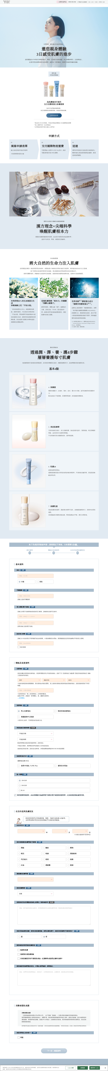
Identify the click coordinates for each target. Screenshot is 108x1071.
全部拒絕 (82, 1067)
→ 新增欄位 (21, 698)
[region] (54, 1068)
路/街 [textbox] (70, 680)
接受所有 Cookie (95, 1067)
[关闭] (105, 1068)
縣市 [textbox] (20, 680)
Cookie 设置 (70, 1067)
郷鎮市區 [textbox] (46, 680)
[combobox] (29, 680)
